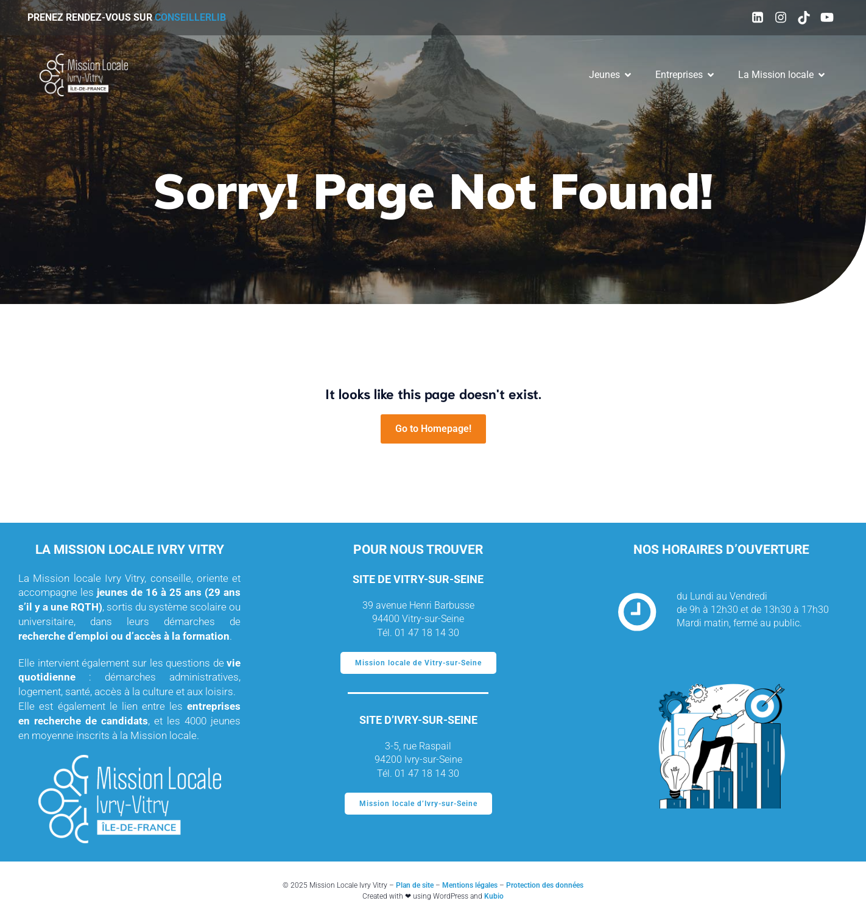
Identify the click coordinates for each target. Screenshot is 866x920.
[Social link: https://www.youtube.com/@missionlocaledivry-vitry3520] (827, 17)
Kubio (494, 896)
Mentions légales (470, 885)
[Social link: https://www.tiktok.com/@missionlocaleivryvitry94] (803, 17)
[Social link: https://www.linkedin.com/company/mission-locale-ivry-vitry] (757, 17)
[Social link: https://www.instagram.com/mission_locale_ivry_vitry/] (780, 17)
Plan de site (415, 885)
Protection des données (544, 885)
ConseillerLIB (190, 17)
